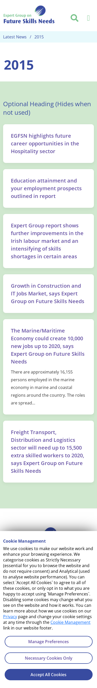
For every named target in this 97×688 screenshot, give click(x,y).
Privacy (10, 616)
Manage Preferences (48, 641)
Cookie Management (70, 622)
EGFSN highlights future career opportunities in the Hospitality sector (45, 143)
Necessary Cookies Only (48, 658)
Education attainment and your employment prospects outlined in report (46, 188)
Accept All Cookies (48, 674)
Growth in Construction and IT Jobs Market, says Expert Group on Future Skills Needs (47, 293)
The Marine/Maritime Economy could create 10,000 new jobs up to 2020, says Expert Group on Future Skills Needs (48, 346)
